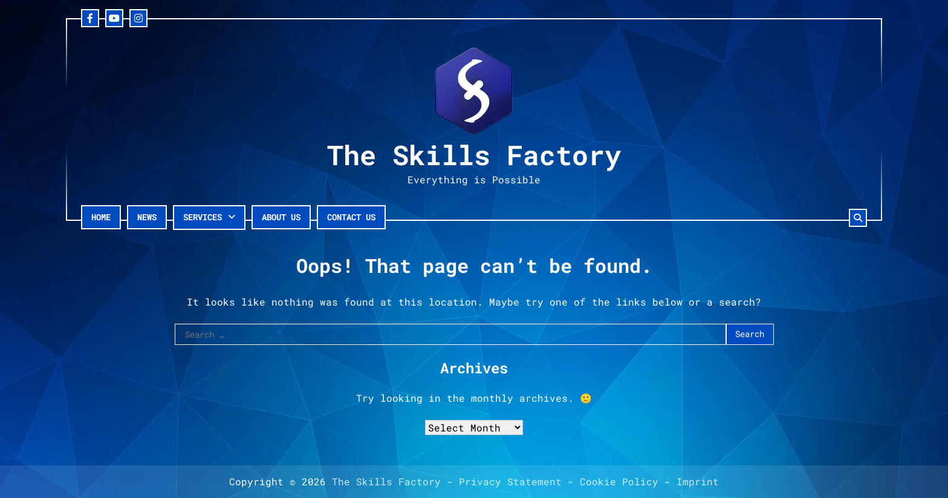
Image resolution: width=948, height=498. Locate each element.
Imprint (698, 481)
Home (101, 217)
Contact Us (351, 217)
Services (202, 217)
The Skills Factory (474, 154)
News (147, 217)
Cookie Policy (619, 481)
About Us (281, 217)
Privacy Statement (510, 481)
